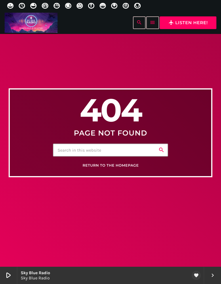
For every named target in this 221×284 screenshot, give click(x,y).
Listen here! (188, 22)
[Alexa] (137, 6)
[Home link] (31, 23)
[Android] (114, 6)
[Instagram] (80, 6)
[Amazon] (126, 6)
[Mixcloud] (33, 6)
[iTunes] (68, 6)
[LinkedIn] (45, 6)
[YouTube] (10, 6)
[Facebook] (91, 6)
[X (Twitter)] (22, 6)
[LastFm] (57, 6)
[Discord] (103, 6)
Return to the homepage (111, 166)
